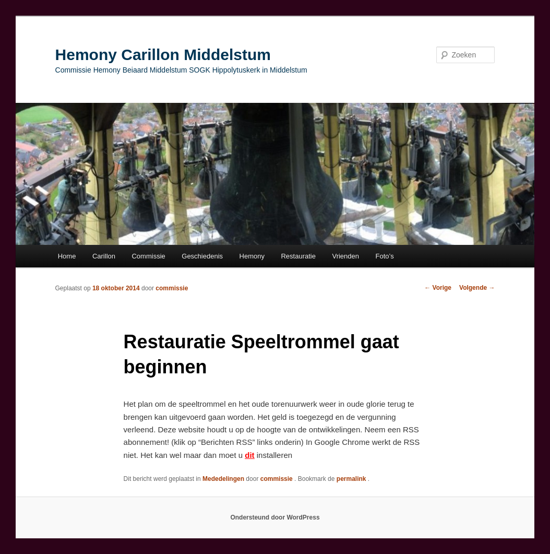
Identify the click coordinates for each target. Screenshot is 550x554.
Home (67, 256)
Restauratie (298, 256)
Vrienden (345, 256)
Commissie (148, 256)
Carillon (103, 256)
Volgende (477, 287)
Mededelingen (223, 478)
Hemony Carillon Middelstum (163, 54)
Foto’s (385, 256)
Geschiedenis (202, 256)
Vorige (437, 287)
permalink (352, 478)
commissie (172, 288)
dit (249, 455)
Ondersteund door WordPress (274, 517)
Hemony (252, 256)
